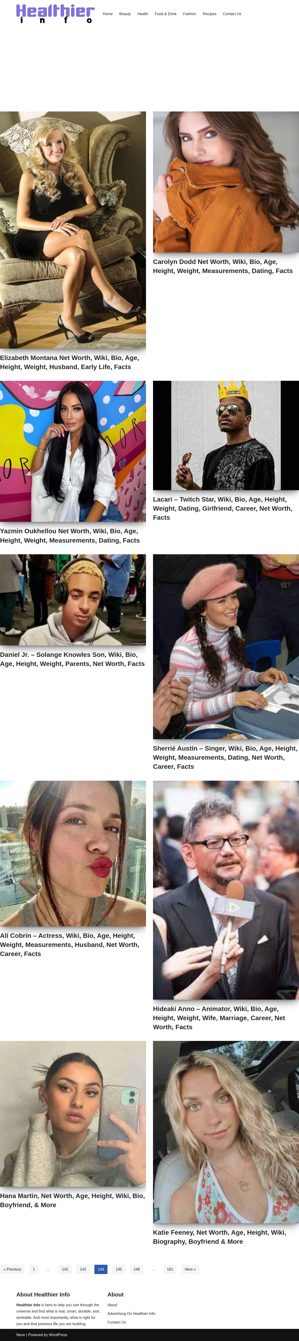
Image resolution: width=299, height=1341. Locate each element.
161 (170, 1269)
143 (83, 1269)
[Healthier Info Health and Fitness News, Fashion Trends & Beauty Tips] (55, 13)
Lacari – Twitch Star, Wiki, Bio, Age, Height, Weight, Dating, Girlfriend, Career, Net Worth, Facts (222, 508)
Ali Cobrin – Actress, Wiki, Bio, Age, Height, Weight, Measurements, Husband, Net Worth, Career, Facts (69, 944)
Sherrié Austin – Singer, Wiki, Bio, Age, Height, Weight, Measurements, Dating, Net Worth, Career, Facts (225, 757)
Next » (190, 1269)
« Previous (12, 1269)
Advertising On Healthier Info (131, 1314)
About (112, 1305)
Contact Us (232, 14)
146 (137, 1269)
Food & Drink (166, 14)
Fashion (189, 14)
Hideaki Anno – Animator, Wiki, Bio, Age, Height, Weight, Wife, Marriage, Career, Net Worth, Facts (219, 1018)
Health (143, 14)
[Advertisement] (149, 62)
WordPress (58, 1335)
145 (119, 1269)
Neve (20, 1335)
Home (108, 14)
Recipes (210, 14)
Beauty (125, 14)
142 (65, 1269)
